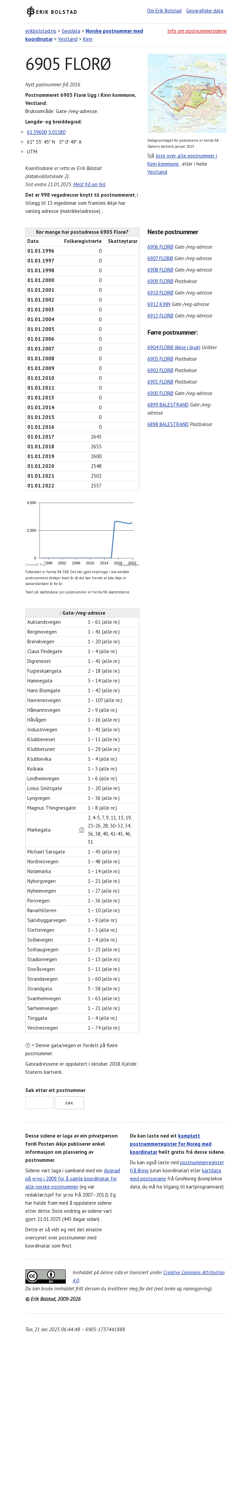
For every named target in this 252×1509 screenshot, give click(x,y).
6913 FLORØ (160, 315)
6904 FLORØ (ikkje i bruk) (173, 347)
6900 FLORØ (160, 393)
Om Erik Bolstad (164, 10)
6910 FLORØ (160, 292)
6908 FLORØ (160, 270)
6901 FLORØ (160, 382)
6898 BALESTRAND (168, 424)
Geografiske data (204, 10)
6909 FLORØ (160, 281)
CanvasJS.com (128, 565)
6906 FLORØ (160, 247)
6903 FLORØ (160, 359)
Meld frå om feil (89, 184)
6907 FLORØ (160, 258)
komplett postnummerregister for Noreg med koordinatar (171, 1144)
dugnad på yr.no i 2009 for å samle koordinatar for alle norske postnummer (72, 1178)
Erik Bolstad (57, 12)
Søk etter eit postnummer (55, 1090)
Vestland (68, 39)
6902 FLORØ (160, 370)
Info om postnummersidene (197, 31)
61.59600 (37, 132)
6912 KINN (158, 304)
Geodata (71, 31)
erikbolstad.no (40, 31)
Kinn (87, 39)
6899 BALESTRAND (168, 404)
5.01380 (56, 132)
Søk (69, 1103)
